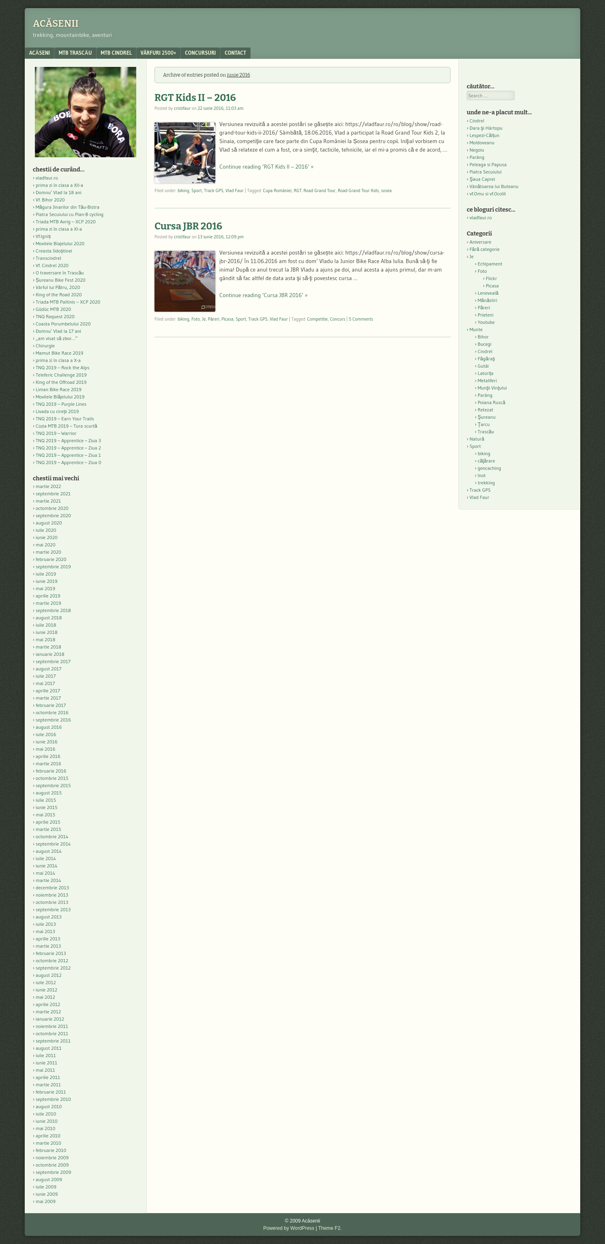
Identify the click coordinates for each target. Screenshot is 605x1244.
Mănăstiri (487, 300)
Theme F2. (330, 1228)
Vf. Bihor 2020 (50, 200)
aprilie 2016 (48, 756)
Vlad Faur (234, 190)
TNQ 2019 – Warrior (56, 433)
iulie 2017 (46, 676)
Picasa (227, 319)
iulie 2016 (46, 734)
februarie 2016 (51, 771)
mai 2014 (45, 873)
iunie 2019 (47, 581)
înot (482, 475)
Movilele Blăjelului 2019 (60, 397)
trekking (486, 483)
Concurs (337, 319)
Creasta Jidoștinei (54, 251)
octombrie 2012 (52, 960)
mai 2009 (46, 1201)
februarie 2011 (51, 1092)
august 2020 (49, 523)
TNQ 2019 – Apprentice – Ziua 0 (68, 462)
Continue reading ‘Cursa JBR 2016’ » (263, 295)
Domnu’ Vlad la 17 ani (58, 331)
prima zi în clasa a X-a (58, 360)
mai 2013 (45, 931)
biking (183, 190)
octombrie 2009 (52, 1165)
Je (204, 319)
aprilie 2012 (48, 1004)
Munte (476, 329)
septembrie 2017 (53, 661)
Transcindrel (48, 258)
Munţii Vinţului (492, 388)
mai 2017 (45, 683)
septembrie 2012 (53, 968)
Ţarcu (484, 424)
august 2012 (49, 975)
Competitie (317, 319)
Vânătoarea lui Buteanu (494, 186)
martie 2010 (48, 1143)
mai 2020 (46, 545)
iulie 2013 (46, 924)
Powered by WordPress (288, 1228)
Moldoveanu (482, 142)
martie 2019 (48, 603)
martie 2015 (48, 829)
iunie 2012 (46, 990)
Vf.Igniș (43, 236)
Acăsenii (56, 23)
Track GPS (213, 190)
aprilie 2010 (48, 1136)
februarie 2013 (51, 953)
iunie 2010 (47, 1121)
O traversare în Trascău (60, 273)
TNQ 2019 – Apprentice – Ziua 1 (68, 455)
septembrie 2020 (53, 515)
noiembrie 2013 (52, 895)
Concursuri (200, 52)
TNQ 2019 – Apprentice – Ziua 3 (68, 440)
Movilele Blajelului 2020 (60, 243)
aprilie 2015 (48, 822)
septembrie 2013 (53, 909)
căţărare (486, 461)
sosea (386, 190)
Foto (195, 319)
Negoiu (477, 150)
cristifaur (182, 108)
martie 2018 (48, 647)
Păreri (213, 319)
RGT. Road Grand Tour (314, 190)
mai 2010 (46, 1128)
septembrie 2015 (53, 785)
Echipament (490, 264)
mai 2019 (45, 588)
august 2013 (49, 917)
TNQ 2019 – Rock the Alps (62, 367)
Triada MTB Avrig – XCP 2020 (66, 221)
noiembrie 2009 (52, 1157)
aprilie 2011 (48, 1077)
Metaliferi (487, 380)
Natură (477, 439)
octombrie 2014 (52, 836)
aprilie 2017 (48, 690)
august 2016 (49, 727)
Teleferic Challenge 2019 (61, 375)
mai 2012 (45, 997)
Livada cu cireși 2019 (57, 411)
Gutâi (483, 366)
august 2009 (49, 1179)
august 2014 (49, 851)
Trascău (486, 431)
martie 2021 (48, 501)
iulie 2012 (46, 982)
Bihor (483, 337)
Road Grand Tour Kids (358, 190)
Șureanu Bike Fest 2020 (61, 280)
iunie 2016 (47, 742)
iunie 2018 (47, 632)
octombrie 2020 (52, 508)
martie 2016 (48, 763)
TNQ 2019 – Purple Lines (61, 404)
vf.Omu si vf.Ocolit (488, 194)
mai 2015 (45, 814)
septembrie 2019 (53, 566)
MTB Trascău (75, 52)
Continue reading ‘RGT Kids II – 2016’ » (266, 166)
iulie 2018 (46, 625)
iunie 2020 (47, 537)
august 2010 (49, 1106)
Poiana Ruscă (491, 402)
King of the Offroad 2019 (61, 382)
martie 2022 (48, 486)
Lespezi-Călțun (485, 135)
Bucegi (484, 344)
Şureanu (487, 417)
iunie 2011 (46, 1063)
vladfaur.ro (47, 178)
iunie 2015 (47, 807)
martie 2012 (48, 1011)
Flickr (491, 278)
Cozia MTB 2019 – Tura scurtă (66, 426)
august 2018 (49, 618)
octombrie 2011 (52, 1033)
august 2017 (49, 669)
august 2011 (49, 1048)
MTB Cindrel (116, 52)
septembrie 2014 (53, 844)
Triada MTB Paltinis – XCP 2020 (68, 302)
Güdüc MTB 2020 (53, 309)
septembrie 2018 (53, 610)
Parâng (477, 157)
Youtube (486, 322)
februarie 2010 (51, 1150)
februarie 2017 (51, 705)
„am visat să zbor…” (56, 338)
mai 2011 (45, 1070)
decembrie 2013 (52, 887)
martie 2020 (48, 552)
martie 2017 (48, 698)
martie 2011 (48, 1084)
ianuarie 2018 (50, 654)
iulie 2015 (46, 800)
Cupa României (277, 190)
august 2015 (49, 793)
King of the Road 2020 (59, 294)
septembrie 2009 (53, 1172)
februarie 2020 (51, 559)
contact (235, 52)
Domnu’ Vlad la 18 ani (59, 192)
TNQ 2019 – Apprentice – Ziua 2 (68, 448)
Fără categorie (485, 249)
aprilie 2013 (48, 939)
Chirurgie (45, 346)
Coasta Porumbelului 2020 (63, 324)
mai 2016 (46, 749)
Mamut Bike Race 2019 (59, 353)
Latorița (485, 373)
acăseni (39, 52)
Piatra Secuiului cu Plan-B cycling (69, 214)
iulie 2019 (46, 574)
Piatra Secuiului (486, 172)
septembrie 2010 (53, 1099)
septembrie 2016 (53, 720)
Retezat (485, 410)
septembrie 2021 (53, 493)
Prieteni (485, 315)
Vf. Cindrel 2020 (52, 265)
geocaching (489, 468)
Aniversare (480, 242)
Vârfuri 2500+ (158, 52)
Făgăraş (486, 358)
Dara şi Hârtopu (486, 128)
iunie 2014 (46, 866)
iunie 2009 (47, 1194)
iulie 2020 (46, 530)
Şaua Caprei (482, 179)
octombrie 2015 (52, 778)
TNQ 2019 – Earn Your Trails (65, 418)
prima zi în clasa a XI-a (59, 229)
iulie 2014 (46, 858)
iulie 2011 (46, 1055)
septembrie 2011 (53, 1041)
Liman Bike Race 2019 (59, 389)
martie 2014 (48, 880)
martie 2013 (48, 946)
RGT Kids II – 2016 (195, 97)
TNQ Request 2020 (55, 316)
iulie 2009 (46, 1187)
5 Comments (361, 319)
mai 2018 (46, 639)
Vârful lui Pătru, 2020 (58, 287)
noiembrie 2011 (52, 1026)
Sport (196, 190)
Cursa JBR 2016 (188, 226)
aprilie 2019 (48, 596)
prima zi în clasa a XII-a (59, 185)
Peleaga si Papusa (488, 164)
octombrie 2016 (52, 712)
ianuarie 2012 (50, 1019)
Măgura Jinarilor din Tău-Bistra (67, 207)
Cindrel (477, 121)
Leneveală (488, 293)
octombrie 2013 (52, 902)
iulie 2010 (46, 1114)
